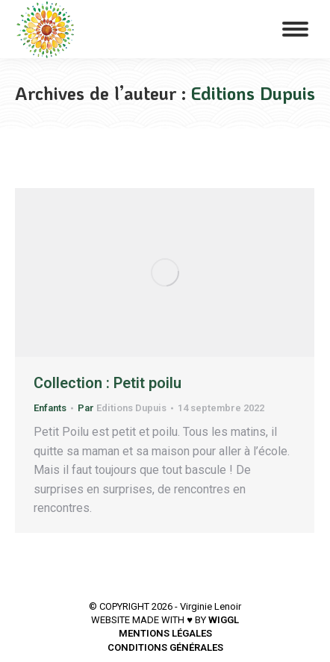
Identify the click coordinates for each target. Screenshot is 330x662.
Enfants (50, 407)
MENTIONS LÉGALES (165, 633)
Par (122, 407)
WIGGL (223, 619)
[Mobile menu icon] (295, 29)
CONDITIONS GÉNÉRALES (165, 647)
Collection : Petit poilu (107, 383)
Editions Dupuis (253, 92)
